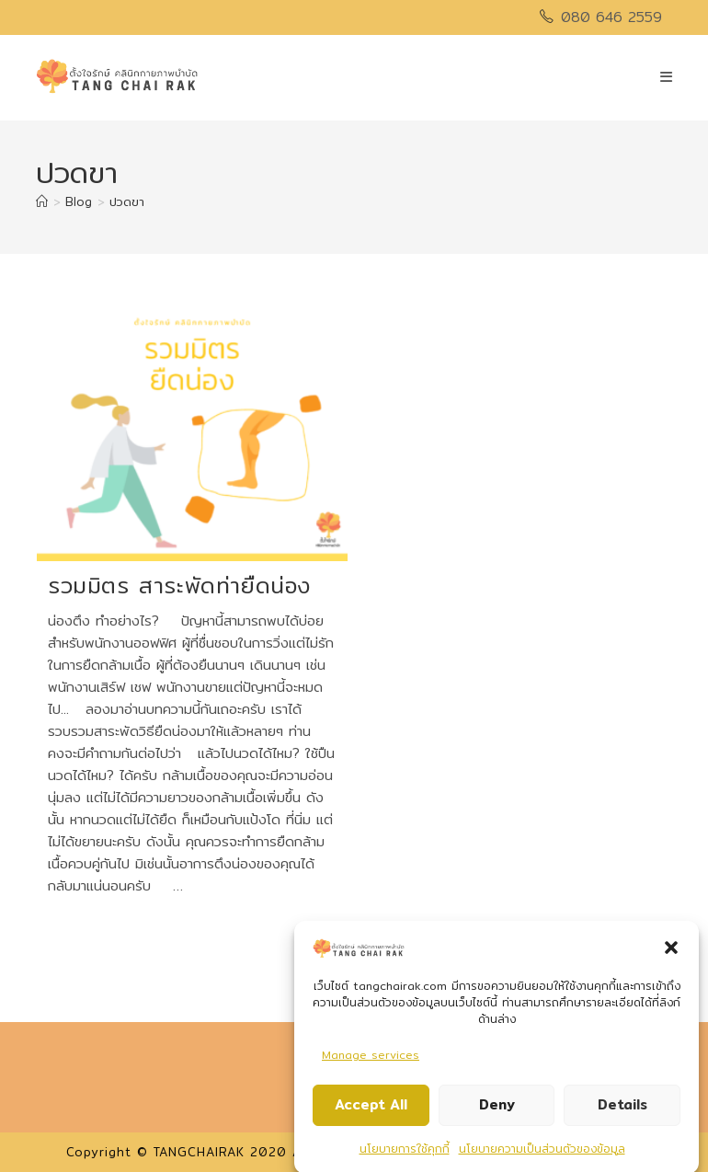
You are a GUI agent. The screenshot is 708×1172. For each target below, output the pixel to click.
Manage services (370, 1060)
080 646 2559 (611, 17)
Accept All (371, 1110)
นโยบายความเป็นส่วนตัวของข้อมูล (542, 1154)
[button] (671, 953)
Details (622, 1110)
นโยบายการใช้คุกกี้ (405, 1154)
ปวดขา (126, 201)
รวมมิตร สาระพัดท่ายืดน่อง (179, 585)
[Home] (42, 201)
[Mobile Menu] (666, 76)
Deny (497, 1110)
